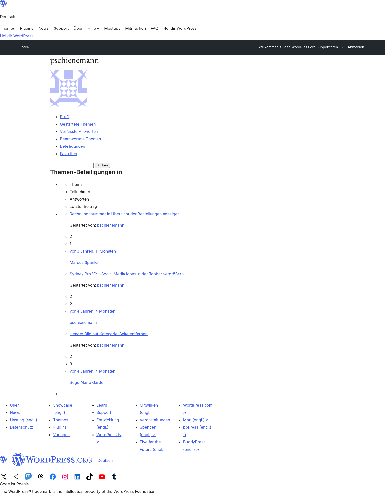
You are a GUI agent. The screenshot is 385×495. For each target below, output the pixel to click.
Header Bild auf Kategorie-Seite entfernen (109, 333)
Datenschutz (21, 427)
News (15, 412)
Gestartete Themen (78, 124)
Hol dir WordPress (16, 35)
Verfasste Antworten (79, 131)
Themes (60, 419)
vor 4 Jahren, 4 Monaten (92, 311)
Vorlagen (61, 434)
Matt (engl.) (196, 419)
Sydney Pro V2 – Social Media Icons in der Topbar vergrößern (127, 273)
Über (14, 405)
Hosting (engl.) (23, 419)
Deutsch (105, 460)
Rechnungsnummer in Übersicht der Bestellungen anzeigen (125, 213)
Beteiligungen (72, 146)
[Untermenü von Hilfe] (93, 28)
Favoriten (68, 153)
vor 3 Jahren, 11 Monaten (93, 251)
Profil (64, 116)
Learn (101, 405)
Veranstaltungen (155, 419)
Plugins (60, 427)
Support (103, 412)
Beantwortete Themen (80, 138)
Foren (24, 47)
